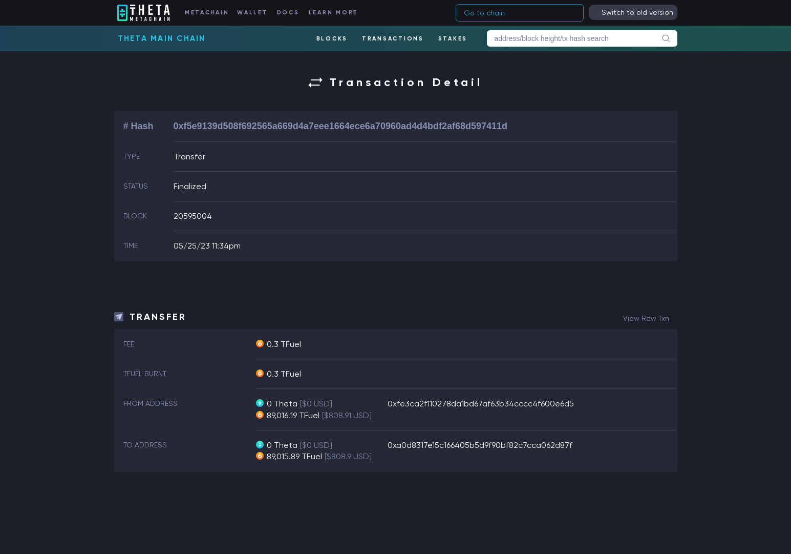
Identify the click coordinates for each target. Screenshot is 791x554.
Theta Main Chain (162, 38)
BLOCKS (332, 38)
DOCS (288, 12)
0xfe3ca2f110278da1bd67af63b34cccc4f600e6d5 (481, 403)
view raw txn (646, 318)
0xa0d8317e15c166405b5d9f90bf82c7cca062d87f (480, 445)
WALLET (252, 12)
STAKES (453, 38)
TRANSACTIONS (393, 38)
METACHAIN (207, 12)
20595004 (193, 216)
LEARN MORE (333, 12)
